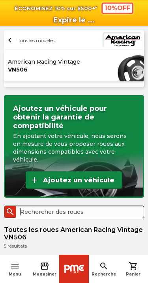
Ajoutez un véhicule (72, 180)
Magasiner (44, 269)
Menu (15, 269)
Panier (133, 269)
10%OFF (117, 8)
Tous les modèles (30, 40)
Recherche (104, 269)
